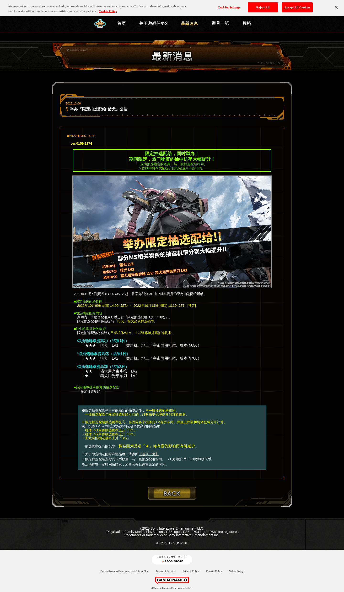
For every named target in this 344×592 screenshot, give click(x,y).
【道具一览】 (149, 454)
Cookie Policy (214, 571)
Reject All (262, 5)
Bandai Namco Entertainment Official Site (124, 571)
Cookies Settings (229, 5)
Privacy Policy (191, 571)
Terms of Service (165, 571)
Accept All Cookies (297, 5)
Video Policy (236, 571)
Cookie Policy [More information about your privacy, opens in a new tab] (108, 9)
